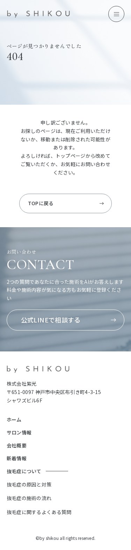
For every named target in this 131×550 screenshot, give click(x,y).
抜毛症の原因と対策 (29, 484)
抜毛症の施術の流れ (29, 498)
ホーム (14, 419)
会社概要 (17, 445)
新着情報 (17, 458)
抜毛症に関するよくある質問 (39, 511)
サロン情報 (19, 432)
